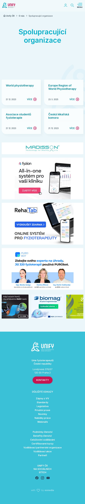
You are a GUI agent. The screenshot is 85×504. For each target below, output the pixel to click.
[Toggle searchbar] (72, 5)
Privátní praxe (42, 410)
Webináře (42, 421)
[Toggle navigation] (79, 5)
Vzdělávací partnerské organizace (42, 447)
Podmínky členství (42, 432)
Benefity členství (42, 435)
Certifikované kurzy (42, 443)
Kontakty (42, 380)
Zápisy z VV (42, 398)
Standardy (42, 402)
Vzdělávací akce (42, 451)
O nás (23, 16)
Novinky (42, 414)
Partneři (42, 455)
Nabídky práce (43, 418)
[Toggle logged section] (65, 5)
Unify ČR (10, 16)
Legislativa (43, 406)
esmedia (49, 490)
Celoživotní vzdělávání (42, 439)
